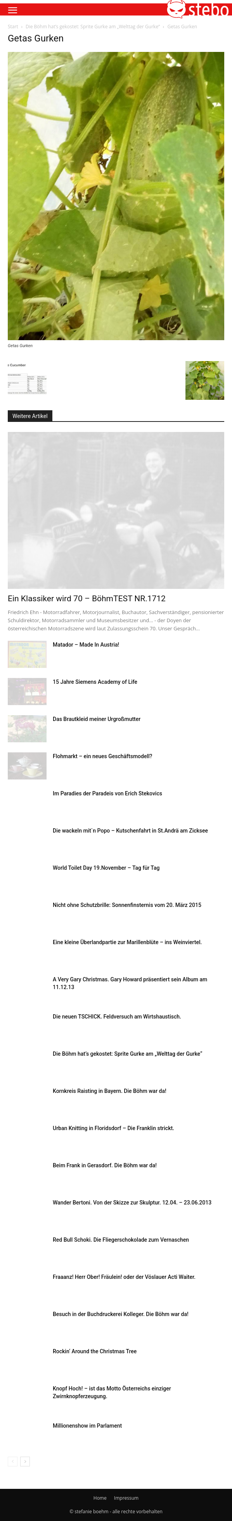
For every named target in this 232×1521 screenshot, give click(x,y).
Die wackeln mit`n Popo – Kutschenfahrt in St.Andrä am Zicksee (130, 831)
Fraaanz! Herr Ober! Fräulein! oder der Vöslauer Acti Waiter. (124, 1277)
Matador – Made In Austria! (86, 645)
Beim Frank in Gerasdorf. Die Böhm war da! (105, 1165)
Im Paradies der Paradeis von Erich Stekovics (107, 793)
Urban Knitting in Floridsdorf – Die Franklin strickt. (113, 1128)
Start (13, 26)
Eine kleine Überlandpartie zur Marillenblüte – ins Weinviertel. (127, 942)
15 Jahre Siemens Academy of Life (95, 682)
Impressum (126, 1498)
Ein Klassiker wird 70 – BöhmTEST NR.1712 (87, 598)
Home (100, 1498)
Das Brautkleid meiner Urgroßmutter (96, 719)
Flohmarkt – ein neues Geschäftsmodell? (102, 756)
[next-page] (25, 1461)
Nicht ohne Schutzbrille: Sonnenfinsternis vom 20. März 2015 (127, 905)
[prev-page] (12, 1461)
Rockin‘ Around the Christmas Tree (95, 1351)
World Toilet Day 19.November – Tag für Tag (106, 868)
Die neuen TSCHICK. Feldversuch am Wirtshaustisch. (117, 1016)
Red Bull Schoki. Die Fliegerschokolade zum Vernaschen (121, 1240)
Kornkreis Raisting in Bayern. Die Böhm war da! (109, 1091)
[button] (12, 10)
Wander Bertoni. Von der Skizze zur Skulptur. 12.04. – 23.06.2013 (132, 1202)
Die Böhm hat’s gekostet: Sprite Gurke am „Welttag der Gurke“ (93, 26)
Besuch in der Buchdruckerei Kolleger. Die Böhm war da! (121, 1314)
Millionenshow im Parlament (87, 1426)
